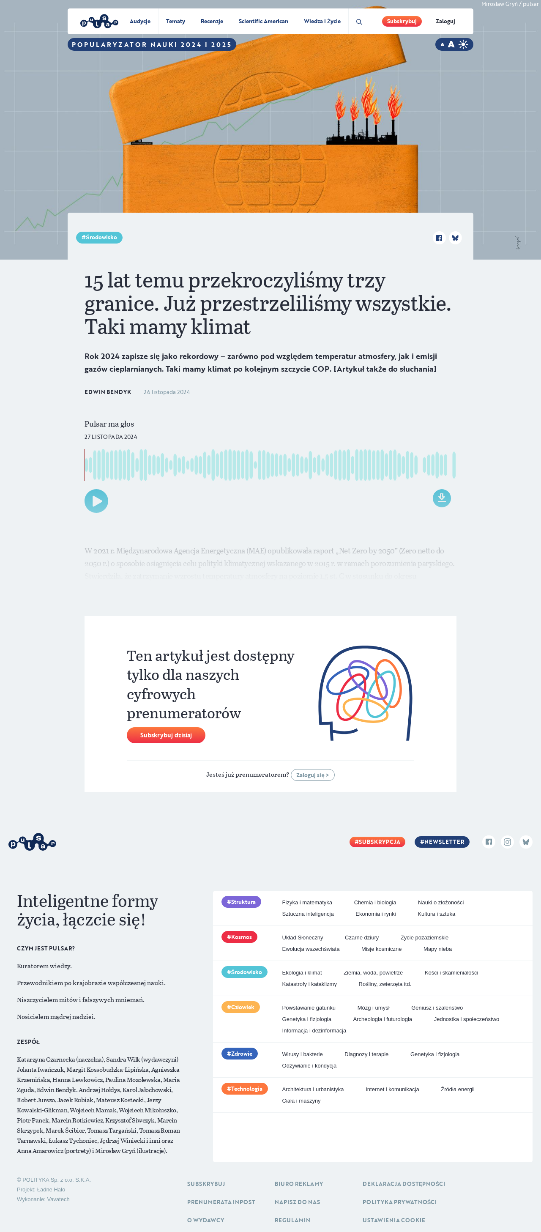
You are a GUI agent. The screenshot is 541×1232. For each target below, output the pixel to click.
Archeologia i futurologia (382, 1019)
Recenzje (212, 21)
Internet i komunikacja (392, 1089)
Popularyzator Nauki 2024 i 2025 (152, 44)
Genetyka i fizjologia (306, 1019)
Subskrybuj (402, 21)
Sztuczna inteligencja (308, 914)
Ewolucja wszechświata (311, 949)
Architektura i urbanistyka (313, 1089)
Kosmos (241, 937)
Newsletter (444, 842)
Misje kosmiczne (381, 949)
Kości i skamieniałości (451, 972)
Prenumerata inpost (221, 1202)
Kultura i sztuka (436, 914)
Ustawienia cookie (394, 1220)
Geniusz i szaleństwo (437, 1008)
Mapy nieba (438, 949)
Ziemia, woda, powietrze (373, 972)
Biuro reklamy (299, 1184)
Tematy (175, 21)
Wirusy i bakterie (302, 1054)
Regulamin (292, 1220)
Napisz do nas (297, 1202)
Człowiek (243, 1007)
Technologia (246, 1088)
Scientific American (263, 21)
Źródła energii (458, 1089)
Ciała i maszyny (301, 1101)
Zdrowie (241, 1053)
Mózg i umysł (374, 1008)
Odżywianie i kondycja (309, 1065)
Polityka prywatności (400, 1202)
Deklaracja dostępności (404, 1184)
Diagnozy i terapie (366, 1054)
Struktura (243, 902)
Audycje (140, 21)
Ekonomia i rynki (375, 914)
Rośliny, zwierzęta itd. (385, 984)
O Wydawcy (205, 1220)
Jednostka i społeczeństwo (467, 1019)
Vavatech (58, 1199)
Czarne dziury (362, 937)
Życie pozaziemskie (424, 937)
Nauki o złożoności (441, 902)
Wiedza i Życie (322, 21)
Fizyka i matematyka (307, 902)
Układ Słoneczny (302, 937)
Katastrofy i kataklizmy (309, 984)
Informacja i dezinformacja (314, 1030)
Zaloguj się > (312, 775)
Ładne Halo (51, 1189)
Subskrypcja (379, 842)
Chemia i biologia (375, 902)
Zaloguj (445, 21)
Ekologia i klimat (302, 972)
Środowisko (101, 237)
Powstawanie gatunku (309, 1008)
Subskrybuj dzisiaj (166, 735)
